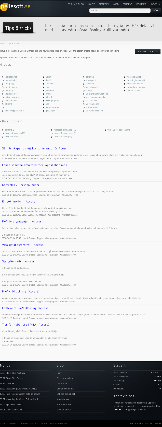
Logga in (155, 4)
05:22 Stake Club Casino (11, 378)
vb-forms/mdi (92, 107)
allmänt (8, 104)
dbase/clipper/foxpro (14, 111)
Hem (2, 43)
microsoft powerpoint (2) (65, 133)
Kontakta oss (63, 399)
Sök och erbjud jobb (66, 394)
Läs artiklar (62, 383)
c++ (6, 107)
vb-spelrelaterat (134, 77)
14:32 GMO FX (7, 383)
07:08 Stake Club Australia (12, 373)
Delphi (48, 77)
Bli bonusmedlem (65, 378)
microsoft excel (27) (14, 136)
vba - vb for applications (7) (120, 130)
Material (104, 4)
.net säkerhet (11, 94)
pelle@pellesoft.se (137, 409)
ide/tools (49, 84)
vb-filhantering (92, 104)
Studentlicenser (64, 404)
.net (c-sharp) (11, 87)
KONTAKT (141, 4)
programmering (53, 107)
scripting (90, 77)
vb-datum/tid (91, 100)
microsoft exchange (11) (65, 130)
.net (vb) (9, 90)
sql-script (90, 84)
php (47, 104)
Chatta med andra (65, 389)
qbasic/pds (50, 111)
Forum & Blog (76, 4)
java (47, 87)
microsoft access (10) (15, 133)
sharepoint (91, 80)
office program (52, 100)
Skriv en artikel (64, 410)
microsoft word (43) (63, 136)
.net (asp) (9, 84)
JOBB (116, 4)
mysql (48, 94)
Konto (91, 4)
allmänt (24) (10, 130)
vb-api (89, 90)
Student (127, 4)
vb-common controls (95, 97)
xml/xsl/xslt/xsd (133, 90)
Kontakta (139, 423)
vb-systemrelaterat (135, 84)
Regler (148, 423)
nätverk (49, 97)
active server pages (14, 97)
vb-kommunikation (94, 111)
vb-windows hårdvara (136, 87)
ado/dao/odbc (11, 100)
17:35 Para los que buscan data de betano (20, 394)
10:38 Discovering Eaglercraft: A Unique (18, 389)
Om (131, 423)
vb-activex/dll (92, 87)
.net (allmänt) (11, 80)
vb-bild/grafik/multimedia (97, 94)
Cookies (157, 423)
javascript (50, 90)
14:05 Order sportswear (11, 410)
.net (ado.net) (11, 77)
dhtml (48, 80)
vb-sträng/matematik (136, 80)
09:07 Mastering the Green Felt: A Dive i (19, 399)
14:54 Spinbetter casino (11, 404)
